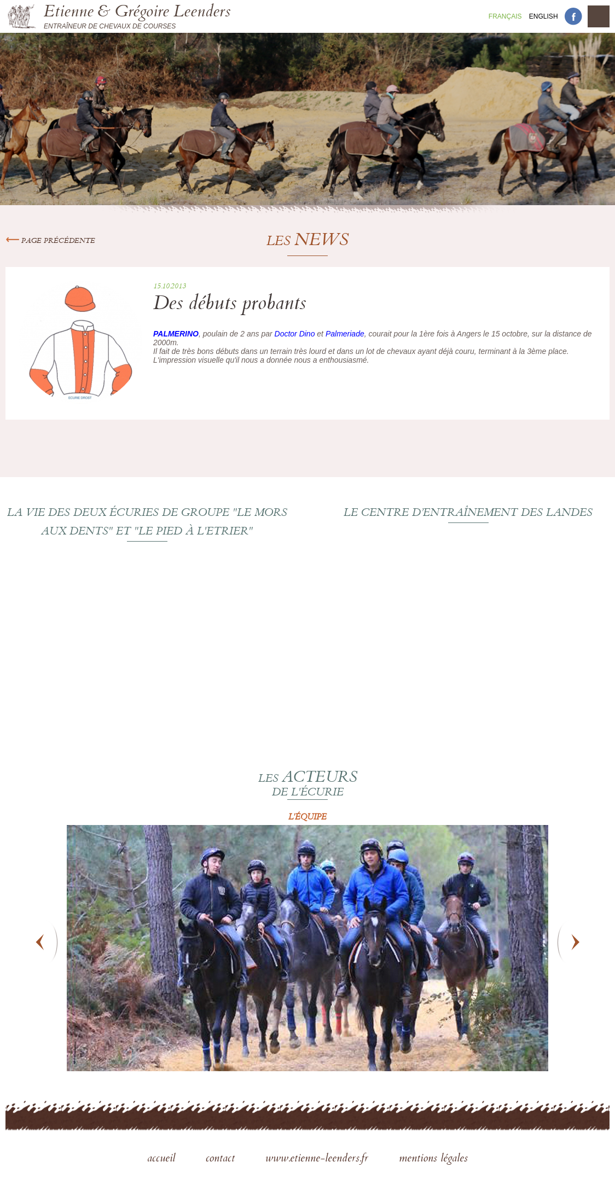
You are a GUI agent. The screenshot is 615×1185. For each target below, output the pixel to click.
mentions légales (433, 1159)
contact (222, 1159)
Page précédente (50, 241)
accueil (162, 1159)
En (543, 16)
